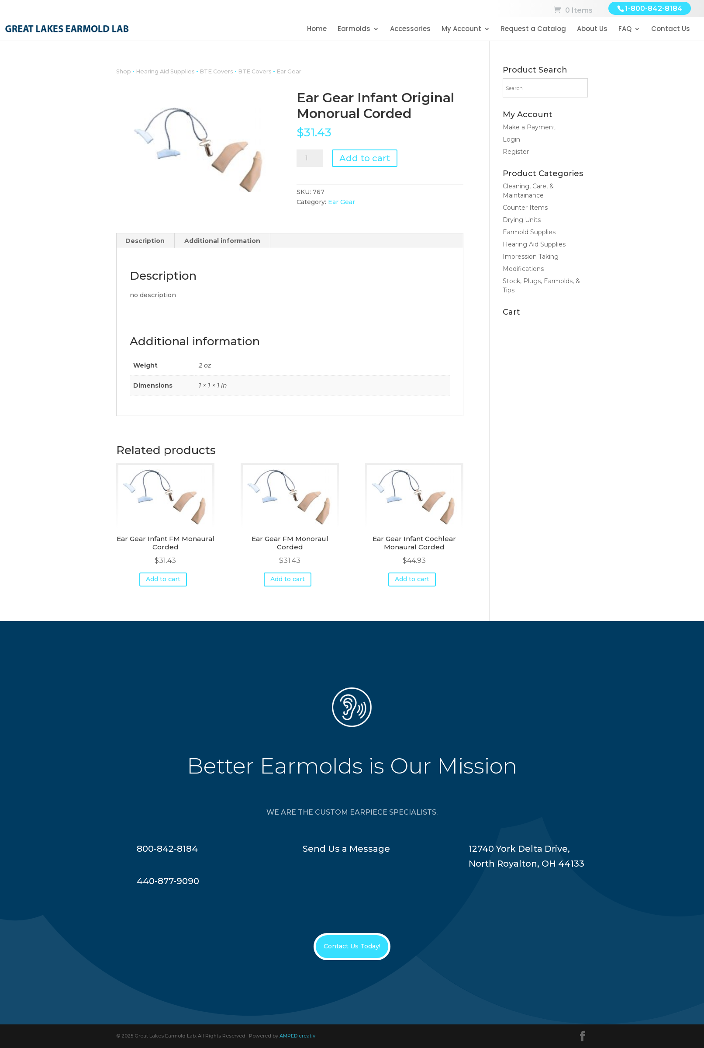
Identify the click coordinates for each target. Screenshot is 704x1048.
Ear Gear (288, 71)
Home (317, 29)
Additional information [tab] (222, 241)
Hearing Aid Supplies (165, 71)
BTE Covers (216, 71)
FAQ (625, 29)
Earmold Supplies (529, 232)
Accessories (410, 29)
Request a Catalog (533, 29)
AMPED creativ (297, 1036)
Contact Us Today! (352, 946)
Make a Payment (529, 127)
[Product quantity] (310, 158)
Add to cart (364, 158)
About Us (592, 29)
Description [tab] (145, 241)
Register (516, 152)
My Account (461, 29)
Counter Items (525, 208)
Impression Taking (531, 256)
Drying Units (522, 220)
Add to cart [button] (163, 579)
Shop (123, 71)
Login (511, 139)
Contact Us (670, 29)
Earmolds (354, 29)
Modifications (523, 269)
